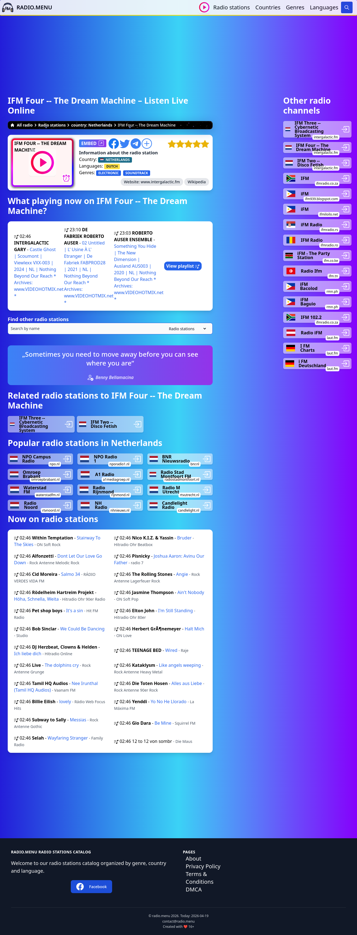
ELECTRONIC (108, 173)
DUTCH (112, 166)
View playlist (183, 266)
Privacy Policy (203, 866)
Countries (267, 7)
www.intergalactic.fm (160, 181)
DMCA (194, 889)
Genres (295, 7)
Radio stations (231, 7)
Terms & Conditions (199, 877)
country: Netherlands (91, 125)
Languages (324, 7)
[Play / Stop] (204, 7)
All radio (21, 125)
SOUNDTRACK (136, 173)
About (193, 858)
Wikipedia (197, 181)
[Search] (347, 7)
